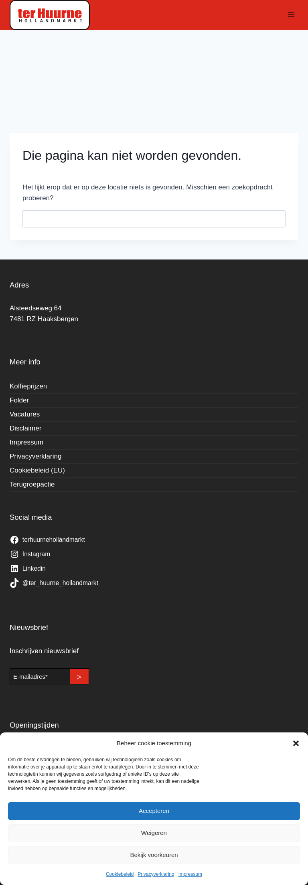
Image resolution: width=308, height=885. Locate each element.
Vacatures (25, 414)
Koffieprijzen (28, 386)
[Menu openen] (291, 15)
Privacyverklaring (156, 874)
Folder (19, 400)
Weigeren (154, 832)
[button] (296, 743)
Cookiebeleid (120, 874)
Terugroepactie (32, 484)
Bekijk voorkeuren (154, 854)
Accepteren (154, 810)
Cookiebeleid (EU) (37, 470)
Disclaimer (25, 428)
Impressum (190, 874)
